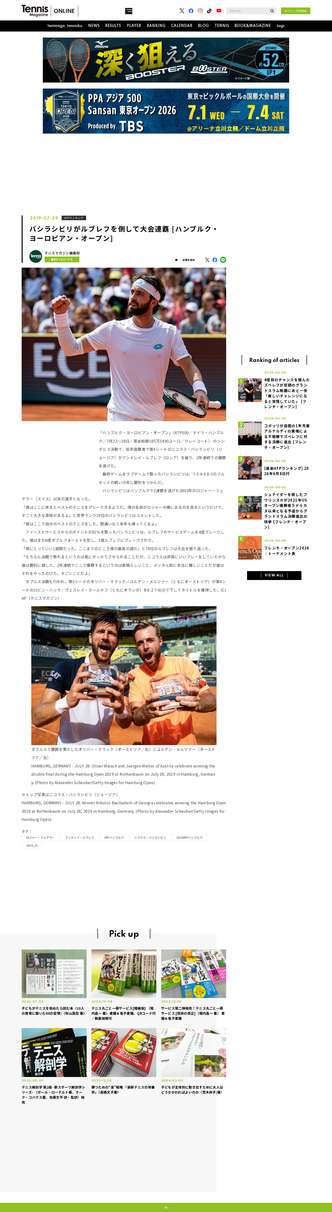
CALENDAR (181, 26)
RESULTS (113, 26)
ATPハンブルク (114, 837)
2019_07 (32, 845)
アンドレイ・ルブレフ (79, 837)
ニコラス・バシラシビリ (150, 837)
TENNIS (222, 26)
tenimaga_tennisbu (64, 26)
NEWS (94, 26)
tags (281, 26)
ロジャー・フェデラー (40, 837)
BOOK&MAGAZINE (253, 26)
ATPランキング (74, 218)
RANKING (156, 26)
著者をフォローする (60, 259)
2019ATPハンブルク (189, 837)
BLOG (203, 26)
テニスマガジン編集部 (62, 253)
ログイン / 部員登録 (296, 11)
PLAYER (134, 26)
